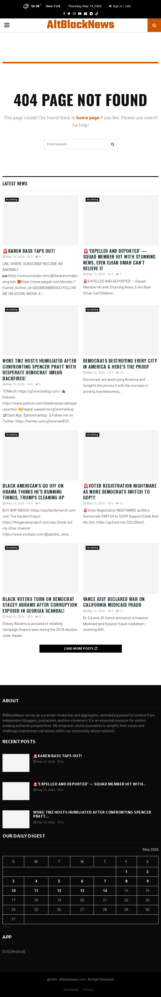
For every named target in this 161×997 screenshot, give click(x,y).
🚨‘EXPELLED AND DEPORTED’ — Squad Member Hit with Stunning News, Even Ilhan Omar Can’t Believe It (119, 260)
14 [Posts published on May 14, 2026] (105, 891)
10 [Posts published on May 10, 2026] (13, 891)
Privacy (88, 990)
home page (87, 117)
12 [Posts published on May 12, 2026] (59, 891)
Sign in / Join (120, 6)
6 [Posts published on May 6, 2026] (82, 881)
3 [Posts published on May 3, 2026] (13, 881)
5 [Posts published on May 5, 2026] (59, 881)
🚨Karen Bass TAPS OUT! (28, 251)
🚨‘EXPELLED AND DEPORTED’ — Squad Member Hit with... (89, 784)
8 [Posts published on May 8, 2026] (126, 881)
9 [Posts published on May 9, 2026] (148, 881)
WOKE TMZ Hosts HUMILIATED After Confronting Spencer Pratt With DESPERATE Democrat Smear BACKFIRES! (39, 369)
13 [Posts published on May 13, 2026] (82, 891)
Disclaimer (71, 990)
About (10, 701)
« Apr (6, 927)
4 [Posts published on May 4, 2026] (36, 881)
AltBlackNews (80, 25)
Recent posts (18, 741)
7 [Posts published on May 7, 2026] (105, 881)
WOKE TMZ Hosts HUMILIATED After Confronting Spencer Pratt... (92, 814)
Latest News (14, 183)
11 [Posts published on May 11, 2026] (36, 891)
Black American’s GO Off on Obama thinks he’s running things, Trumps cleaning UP (33, 491)
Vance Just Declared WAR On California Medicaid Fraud (114, 602)
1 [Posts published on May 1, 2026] (126, 872)
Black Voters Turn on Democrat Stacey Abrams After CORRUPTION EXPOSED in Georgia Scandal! (39, 605)
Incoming (11, 199)
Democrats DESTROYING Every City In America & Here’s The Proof (120, 363)
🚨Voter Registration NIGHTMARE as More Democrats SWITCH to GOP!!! (120, 491)
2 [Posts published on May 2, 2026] (148, 872)
